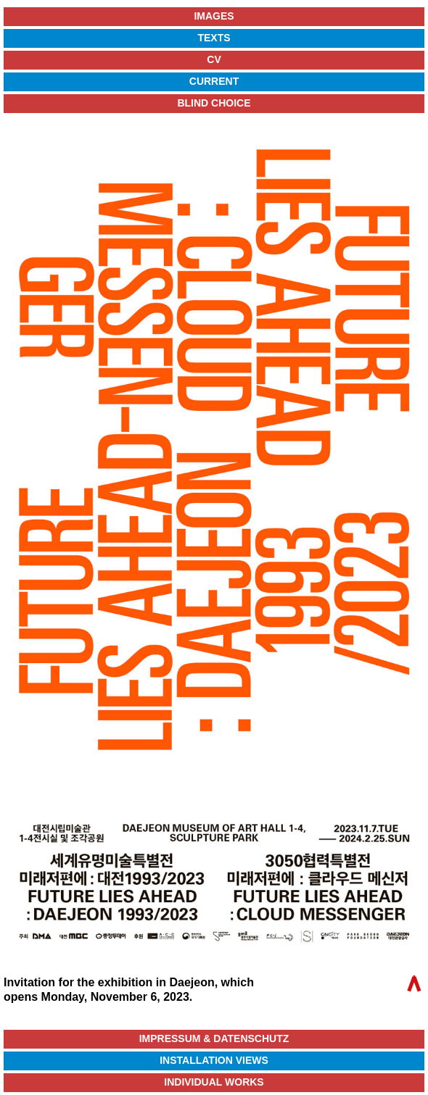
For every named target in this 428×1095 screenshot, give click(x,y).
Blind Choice (213, 103)
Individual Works (213, 1082)
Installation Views (214, 1060)
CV (214, 59)
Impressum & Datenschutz (214, 1038)
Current (214, 81)
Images (214, 16)
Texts (213, 37)
